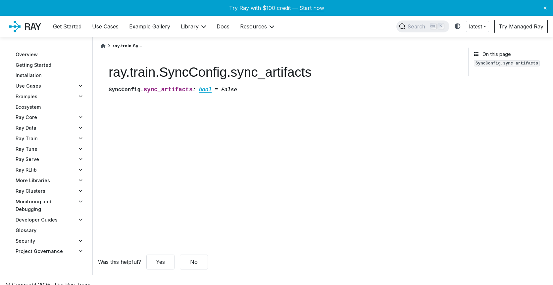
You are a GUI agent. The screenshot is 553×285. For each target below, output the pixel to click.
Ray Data (26, 128)
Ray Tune (26, 149)
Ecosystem (28, 107)
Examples (26, 96)
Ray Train (27, 138)
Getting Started (33, 65)
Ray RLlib (26, 170)
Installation (29, 75)
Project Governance (39, 251)
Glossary (26, 230)
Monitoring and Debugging (33, 205)
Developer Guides (37, 220)
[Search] (422, 26)
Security (25, 241)
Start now (311, 8)
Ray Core (26, 117)
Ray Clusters (30, 191)
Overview (27, 54)
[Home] (103, 45)
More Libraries (33, 180)
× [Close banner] (545, 8)
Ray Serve (27, 159)
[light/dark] (457, 26)
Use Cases (28, 86)
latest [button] (475, 26)
